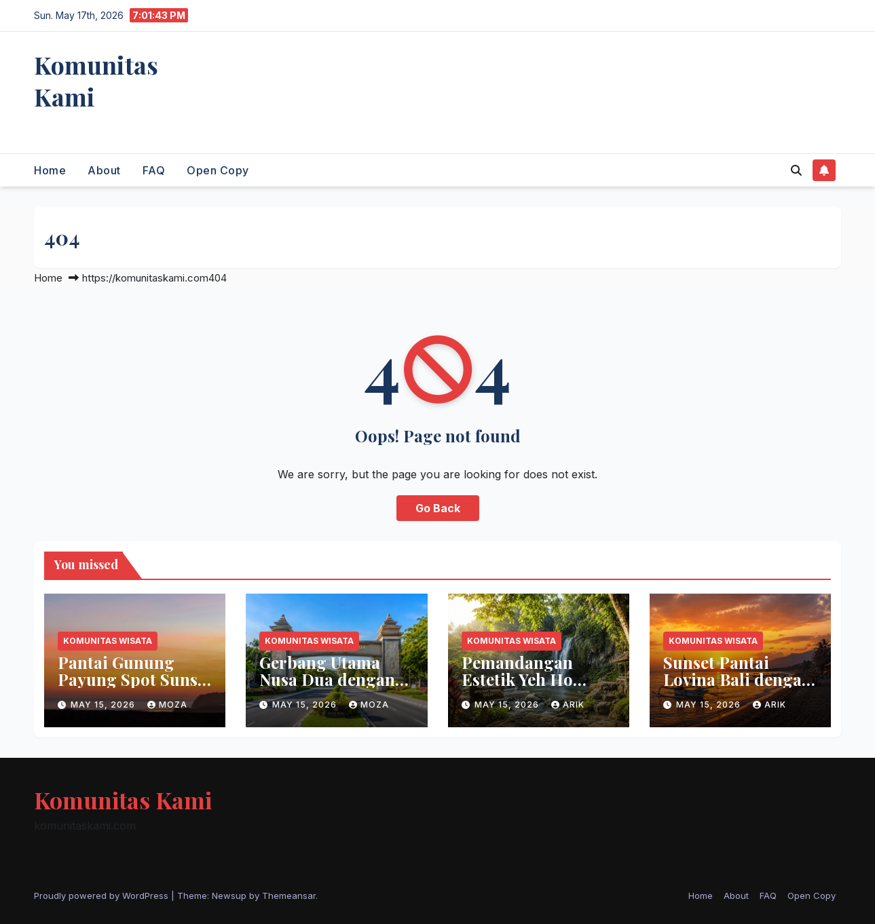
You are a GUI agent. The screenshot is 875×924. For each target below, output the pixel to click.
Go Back (437, 508)
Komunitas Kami (96, 80)
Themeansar (289, 895)
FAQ (154, 170)
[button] (796, 170)
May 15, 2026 (104, 704)
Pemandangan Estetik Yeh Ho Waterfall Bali (517, 679)
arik (567, 704)
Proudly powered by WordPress (102, 895)
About (104, 170)
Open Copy (218, 170)
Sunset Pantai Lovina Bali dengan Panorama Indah (737, 679)
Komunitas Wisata (107, 641)
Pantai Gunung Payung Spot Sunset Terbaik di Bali (135, 679)
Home (50, 170)
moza (167, 704)
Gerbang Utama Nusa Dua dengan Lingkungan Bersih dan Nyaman (334, 687)
